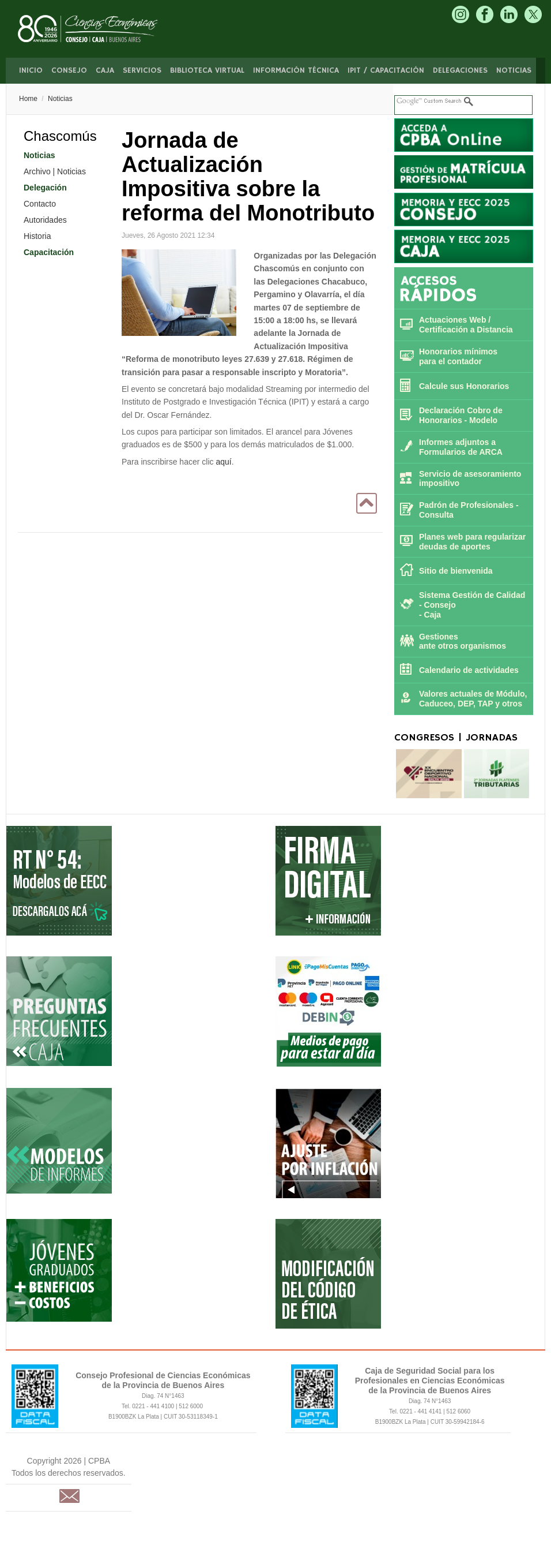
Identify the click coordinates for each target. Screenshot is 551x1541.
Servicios (142, 70)
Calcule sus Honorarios (464, 386)
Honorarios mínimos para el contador (458, 356)
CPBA (100, 29)
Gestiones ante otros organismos (462, 641)
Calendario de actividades (469, 670)
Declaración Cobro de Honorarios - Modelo (461, 415)
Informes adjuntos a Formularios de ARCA (461, 447)
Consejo (69, 70)
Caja (105, 70)
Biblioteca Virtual (207, 70)
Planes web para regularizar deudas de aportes (472, 541)
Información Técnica (296, 70)
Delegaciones (460, 70)
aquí (223, 461)
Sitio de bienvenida (456, 570)
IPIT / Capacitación (386, 70)
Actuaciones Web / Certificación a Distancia (466, 324)
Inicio (31, 70)
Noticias (513, 70)
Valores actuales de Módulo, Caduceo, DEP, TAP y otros (473, 698)
